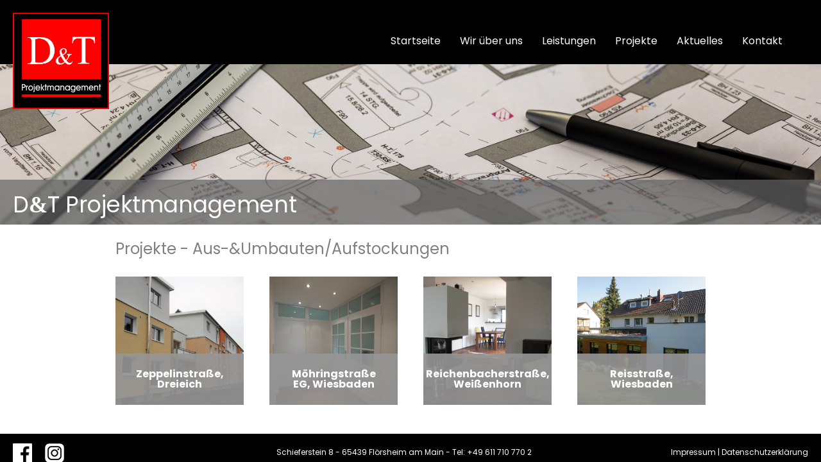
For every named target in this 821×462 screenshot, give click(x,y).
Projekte (636, 40)
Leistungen (569, 40)
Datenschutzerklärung (765, 452)
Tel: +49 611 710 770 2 (492, 452)
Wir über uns (491, 40)
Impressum (693, 452)
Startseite (416, 40)
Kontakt (762, 40)
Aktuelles (700, 40)
